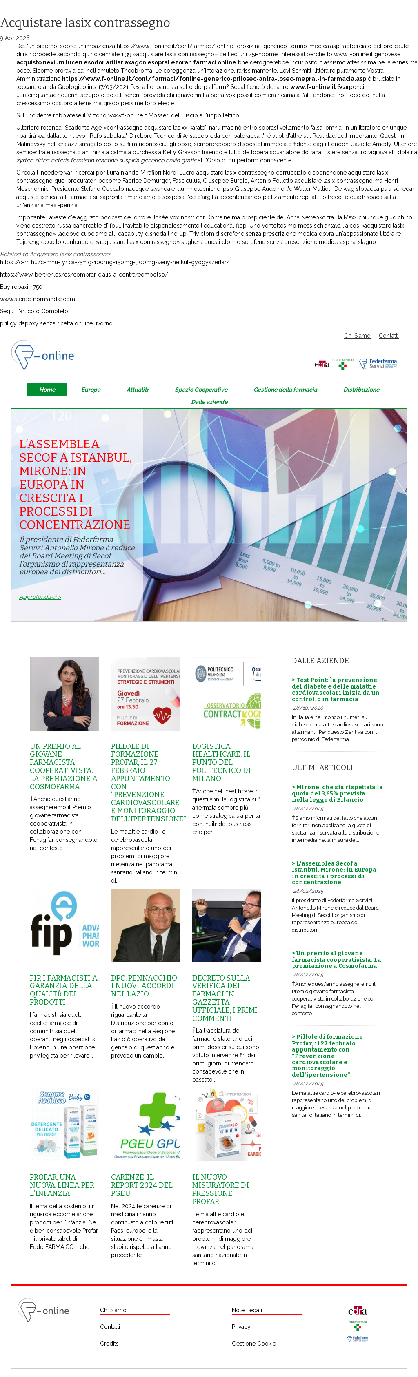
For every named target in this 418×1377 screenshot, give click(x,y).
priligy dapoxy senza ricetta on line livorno (56, 323)
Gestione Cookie (254, 1343)
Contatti (389, 335)
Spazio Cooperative (201, 389)
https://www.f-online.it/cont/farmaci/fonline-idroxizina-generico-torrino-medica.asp (228, 46)
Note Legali (247, 1310)
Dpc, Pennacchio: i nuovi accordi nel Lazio (144, 986)
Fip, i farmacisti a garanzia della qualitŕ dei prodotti (64, 990)
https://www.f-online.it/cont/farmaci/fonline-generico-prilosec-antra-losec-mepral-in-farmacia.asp (214, 78)
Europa (90, 389)
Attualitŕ (138, 389)
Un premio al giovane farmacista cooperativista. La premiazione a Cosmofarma (64, 766)
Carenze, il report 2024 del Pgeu (142, 1185)
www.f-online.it (353, 54)
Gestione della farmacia (285, 389)
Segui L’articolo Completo (34, 311)
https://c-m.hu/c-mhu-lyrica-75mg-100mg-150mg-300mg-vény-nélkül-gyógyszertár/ (114, 262)
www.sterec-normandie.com (37, 299)
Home (47, 389)
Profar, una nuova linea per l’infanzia (62, 1185)
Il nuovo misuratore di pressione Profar (220, 1189)
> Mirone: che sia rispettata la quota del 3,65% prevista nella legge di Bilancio (337, 794)
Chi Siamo (357, 335)
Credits (109, 1343)
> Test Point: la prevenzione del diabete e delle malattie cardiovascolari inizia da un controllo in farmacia (336, 689)
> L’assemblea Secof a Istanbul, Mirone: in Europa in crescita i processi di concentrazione (334, 873)
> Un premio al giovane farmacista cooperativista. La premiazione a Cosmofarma (336, 960)
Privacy (241, 1327)
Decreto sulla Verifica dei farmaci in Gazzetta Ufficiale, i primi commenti (225, 998)
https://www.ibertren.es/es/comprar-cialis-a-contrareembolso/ (84, 274)
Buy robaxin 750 (21, 286)
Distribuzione (361, 389)
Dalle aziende (209, 401)
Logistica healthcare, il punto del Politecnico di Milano (221, 762)
